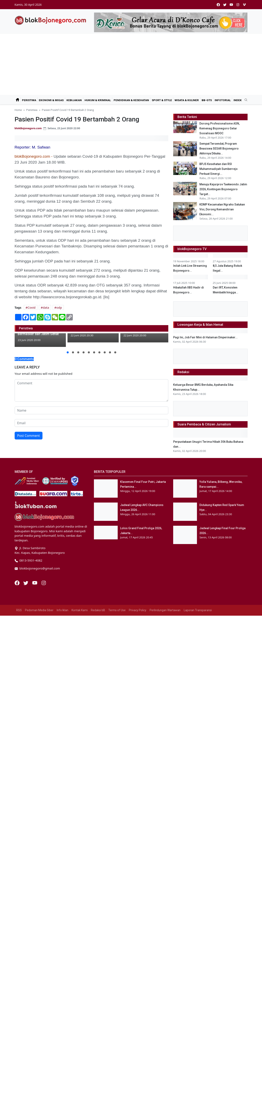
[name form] (91, 410)
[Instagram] (43, 960)
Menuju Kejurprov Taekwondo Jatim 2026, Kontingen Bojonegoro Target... (223, 189)
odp (59, 307)
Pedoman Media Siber (39, 988)
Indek (238, 100)
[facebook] (218, 4)
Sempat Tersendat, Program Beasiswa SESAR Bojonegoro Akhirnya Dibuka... (219, 148)
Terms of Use (117, 988)
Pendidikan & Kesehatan (131, 100)
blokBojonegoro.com (28, 128)
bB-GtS (207, 100)
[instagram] (238, 4)
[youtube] (231, 4)
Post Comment (28, 435)
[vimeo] (244, 4)
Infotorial (223, 100)
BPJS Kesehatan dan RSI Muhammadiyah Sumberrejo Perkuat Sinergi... (218, 168)
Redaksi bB (98, 988)
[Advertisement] (131, 64)
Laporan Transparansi (198, 988)
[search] (244, 100)
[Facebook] (17, 960)
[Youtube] (35, 960)
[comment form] (91, 390)
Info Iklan (62, 988)
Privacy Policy (137, 988)
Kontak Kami (80, 988)
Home (18, 109)
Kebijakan (74, 100)
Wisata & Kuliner (187, 100)
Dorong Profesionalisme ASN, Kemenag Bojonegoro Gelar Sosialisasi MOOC (219, 128)
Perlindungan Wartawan (165, 988)
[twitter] (225, 4)
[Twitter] (26, 960)
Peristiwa (29, 100)
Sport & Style (162, 100)
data (46, 307)
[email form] (91, 423)
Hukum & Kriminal (98, 100)
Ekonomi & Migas (51, 100)
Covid (32, 307)
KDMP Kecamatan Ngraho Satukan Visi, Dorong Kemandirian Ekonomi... (222, 209)
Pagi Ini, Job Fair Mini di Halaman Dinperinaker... (205, 586)
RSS (19, 988)
